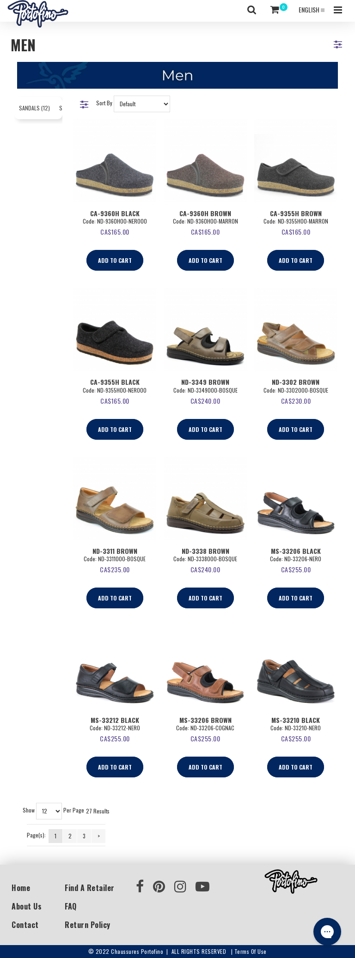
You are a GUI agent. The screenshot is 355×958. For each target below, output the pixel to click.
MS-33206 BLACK (296, 551)
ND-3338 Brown (205, 551)
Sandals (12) (34, 108)
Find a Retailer (90, 887)
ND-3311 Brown (114, 551)
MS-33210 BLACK (295, 720)
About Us (27, 906)
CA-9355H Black (115, 382)
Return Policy (87, 924)
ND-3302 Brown (295, 382)
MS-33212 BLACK (115, 720)
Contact (25, 924)
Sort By (104, 103)
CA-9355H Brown (296, 213)
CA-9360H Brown (205, 213)
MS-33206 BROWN (205, 720)
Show (29, 810)
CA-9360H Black (115, 213)
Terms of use (250, 951)
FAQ (71, 906)
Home (21, 887)
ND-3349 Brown (205, 382)
